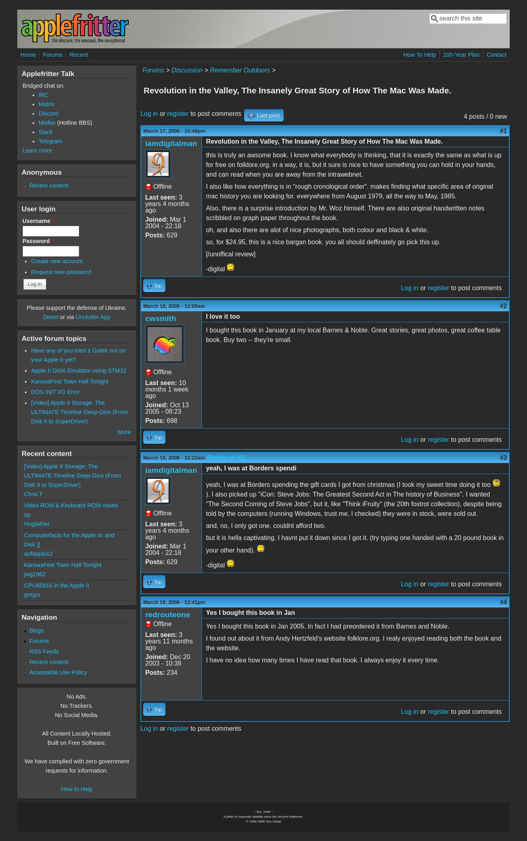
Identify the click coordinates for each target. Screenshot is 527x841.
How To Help (419, 55)
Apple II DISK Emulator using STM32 (78, 370)
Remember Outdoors (240, 70)
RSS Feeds (44, 651)
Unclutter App (93, 317)
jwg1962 (35, 574)
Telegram (50, 141)
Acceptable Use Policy (58, 672)
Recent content (48, 185)
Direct (50, 317)
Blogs (36, 630)
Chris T (33, 494)
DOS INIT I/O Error (55, 392)
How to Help (77, 789)
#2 (503, 306)
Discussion (186, 70)
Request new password (61, 272)
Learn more (37, 150)
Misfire (47, 123)
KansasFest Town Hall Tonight (69, 381)
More (124, 432)
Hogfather (36, 524)
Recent (79, 55)
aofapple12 (38, 553)
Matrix (46, 104)
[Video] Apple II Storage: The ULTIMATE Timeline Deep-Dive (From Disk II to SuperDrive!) (79, 412)
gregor (32, 595)
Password (38, 241)
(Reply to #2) (226, 457)
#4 (503, 602)
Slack (46, 132)
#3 (503, 457)
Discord (48, 113)
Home (28, 55)
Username (38, 221)
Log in (149, 113)
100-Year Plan (461, 55)
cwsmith (160, 318)
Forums (53, 55)
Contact (497, 55)
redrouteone (167, 614)
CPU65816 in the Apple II (56, 585)
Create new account (56, 261)
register (178, 113)
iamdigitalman (171, 143)
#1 (503, 131)
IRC (44, 95)
